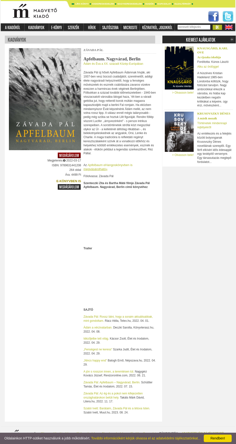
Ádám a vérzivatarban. (97, 327)
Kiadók (149, 4)
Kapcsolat (164, 4)
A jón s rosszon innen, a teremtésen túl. (108, 371)
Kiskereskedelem (103, 4)
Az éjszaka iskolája (209, 57)
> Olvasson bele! (183, 92)
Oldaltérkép (182, 4)
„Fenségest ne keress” (97, 349)
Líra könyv (82, 4)
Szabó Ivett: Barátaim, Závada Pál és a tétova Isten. (116, 408)
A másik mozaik (207, 118)
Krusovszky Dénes (213, 113)
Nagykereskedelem (129, 4)
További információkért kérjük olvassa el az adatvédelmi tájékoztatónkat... (146, 438)
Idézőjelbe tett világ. (96, 338)
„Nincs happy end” (95, 360)
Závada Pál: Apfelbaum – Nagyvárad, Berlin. (111, 382)
